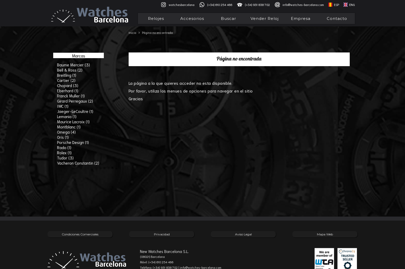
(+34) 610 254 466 (219, 4)
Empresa (300, 18)
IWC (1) (62, 106)
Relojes (156, 18)
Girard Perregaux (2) (75, 100)
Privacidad (162, 234)
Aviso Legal (243, 234)
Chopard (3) (67, 85)
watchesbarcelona (181, 4)
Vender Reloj (265, 18)
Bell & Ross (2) (69, 69)
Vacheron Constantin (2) (78, 162)
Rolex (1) (64, 152)
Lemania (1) (66, 116)
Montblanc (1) (69, 126)
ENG (352, 4)
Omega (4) (66, 131)
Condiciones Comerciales (80, 234)
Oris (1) (63, 137)
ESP (336, 4)
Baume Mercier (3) (73, 64)
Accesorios (192, 18)
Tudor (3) (65, 157)
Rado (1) (64, 147)
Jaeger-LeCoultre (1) (75, 111)
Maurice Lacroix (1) (73, 121)
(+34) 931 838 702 (257, 4)
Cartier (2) (66, 80)
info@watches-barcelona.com (303, 4)
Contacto (337, 18)
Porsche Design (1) (73, 142)
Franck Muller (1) (71, 95)
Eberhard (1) (67, 90)
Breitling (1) (66, 75)
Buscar (228, 18)
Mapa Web (325, 234)
